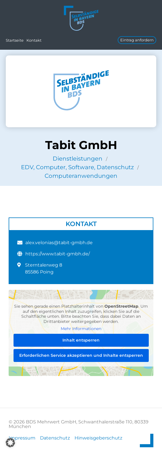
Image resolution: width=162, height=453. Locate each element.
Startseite (15, 40)
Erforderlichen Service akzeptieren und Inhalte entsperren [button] (81, 355)
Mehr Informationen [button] (81, 328)
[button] (10, 442)
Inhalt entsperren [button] (81, 340)
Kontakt (33, 40)
